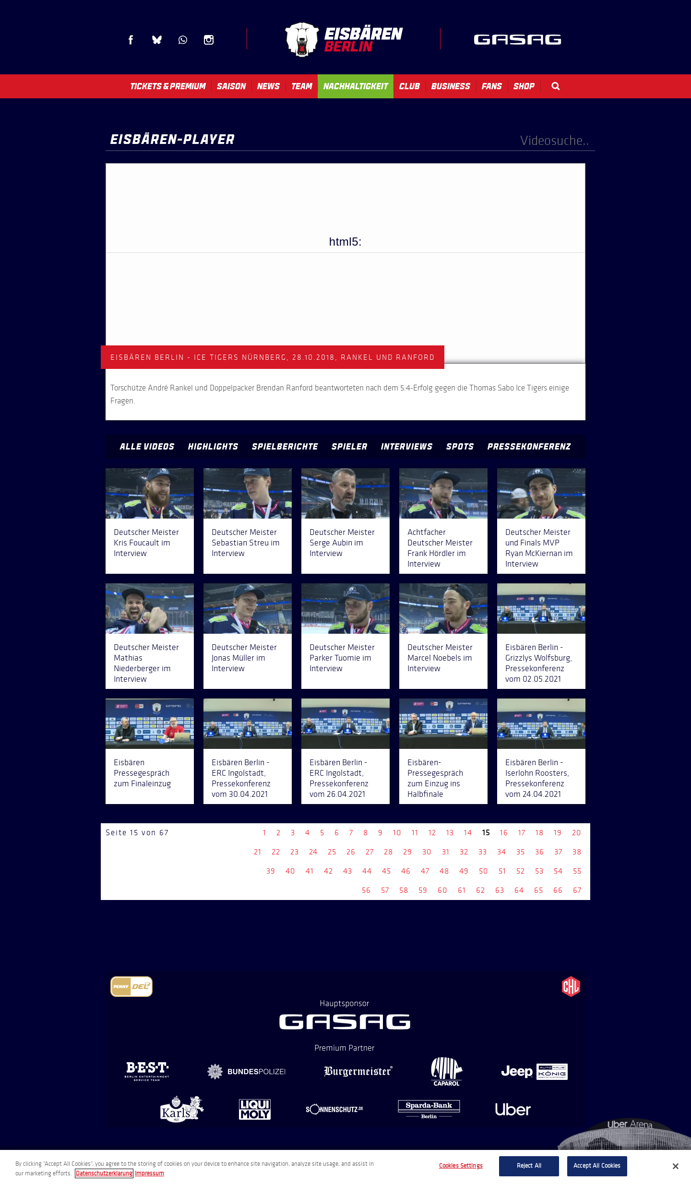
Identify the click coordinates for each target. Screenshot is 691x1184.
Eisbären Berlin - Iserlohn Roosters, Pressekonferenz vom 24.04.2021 (537, 778)
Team (301, 86)
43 (347, 871)
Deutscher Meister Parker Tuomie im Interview (342, 658)
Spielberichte (285, 446)
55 (577, 871)
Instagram (209, 40)
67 (577, 890)
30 (427, 852)
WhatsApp (183, 40)
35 (520, 852)
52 (520, 871)
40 (291, 871)
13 (450, 833)
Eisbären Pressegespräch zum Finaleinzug (142, 773)
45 (386, 871)
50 (483, 871)
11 (415, 833)
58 (403, 890)
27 (370, 852)
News (268, 86)
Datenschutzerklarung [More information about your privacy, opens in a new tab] (104, 1173)
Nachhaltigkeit (355, 86)
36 (539, 852)
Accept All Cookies (596, 1166)
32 (464, 852)
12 (432, 833)
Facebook (131, 40)
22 (276, 852)
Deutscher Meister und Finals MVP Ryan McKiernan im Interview (539, 548)
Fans (492, 86)
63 (499, 890)
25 (332, 852)
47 (425, 871)
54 (558, 871)
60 (443, 890)
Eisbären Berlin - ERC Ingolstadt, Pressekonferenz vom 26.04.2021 (339, 778)
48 (444, 871)
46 (406, 871)
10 (397, 833)
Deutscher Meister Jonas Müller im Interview (244, 658)
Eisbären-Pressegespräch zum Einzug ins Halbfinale (435, 778)
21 (258, 852)
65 (538, 890)
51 (502, 871)
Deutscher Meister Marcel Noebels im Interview (440, 658)
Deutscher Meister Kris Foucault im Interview (146, 542)
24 (313, 852)
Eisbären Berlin (343, 40)
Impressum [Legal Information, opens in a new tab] (149, 1173)
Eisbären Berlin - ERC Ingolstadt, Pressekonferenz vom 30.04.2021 (241, 778)
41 (310, 871)
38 (577, 852)
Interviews (407, 446)
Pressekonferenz (529, 446)
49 (464, 871)
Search (556, 86)
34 (501, 852)
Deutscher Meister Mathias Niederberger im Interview (146, 663)
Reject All (529, 1166)
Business (450, 86)
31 (446, 852)
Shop (524, 86)
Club (409, 86)
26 (351, 852)
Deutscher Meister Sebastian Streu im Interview (246, 542)
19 (558, 833)
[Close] (675, 1166)
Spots (460, 446)
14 (468, 833)
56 (366, 890)
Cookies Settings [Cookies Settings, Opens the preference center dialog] (461, 1166)
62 (480, 890)
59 (423, 890)
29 (407, 852)
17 (521, 833)
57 (385, 890)
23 (294, 852)
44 (367, 871)
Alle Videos (147, 446)
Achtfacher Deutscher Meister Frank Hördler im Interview (440, 548)
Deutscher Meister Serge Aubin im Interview (342, 542)
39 (270, 871)
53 (539, 871)
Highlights (213, 446)
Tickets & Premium (167, 86)
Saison (231, 86)
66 (558, 890)
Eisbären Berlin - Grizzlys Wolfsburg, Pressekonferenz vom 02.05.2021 (538, 663)
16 (504, 833)
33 (482, 852)
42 (328, 871)
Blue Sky (157, 40)
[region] (345, 1167)
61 (462, 890)
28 (388, 852)
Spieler (350, 446)
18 (540, 833)
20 (577, 833)
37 (558, 852)
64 (519, 890)
